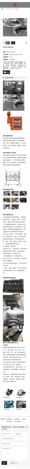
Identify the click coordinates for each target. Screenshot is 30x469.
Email (6, 72)
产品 (7, 8)
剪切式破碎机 (17, 421)
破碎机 (10, 8)
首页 (2, 9)
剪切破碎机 (9, 419)
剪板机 (24, 419)
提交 (4, 463)
